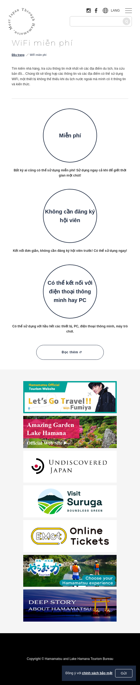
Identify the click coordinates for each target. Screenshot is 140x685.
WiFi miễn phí (38, 54)
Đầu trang (18, 54)
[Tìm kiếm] (126, 21)
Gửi (124, 673)
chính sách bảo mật (97, 673)
